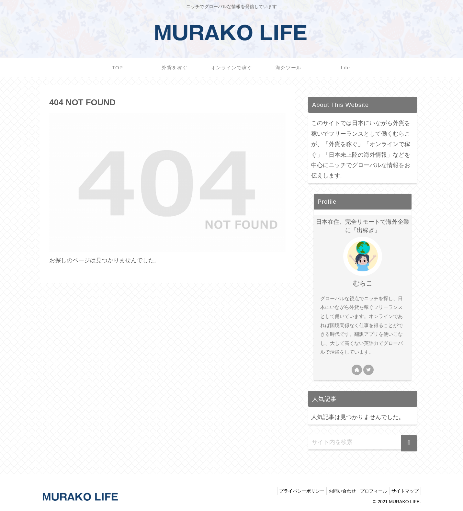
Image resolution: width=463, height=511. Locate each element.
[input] (362, 442)
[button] (409, 443)
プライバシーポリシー (292, 491)
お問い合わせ (335, 491)
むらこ (362, 283)
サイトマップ (403, 491)
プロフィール (369, 491)
